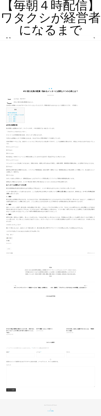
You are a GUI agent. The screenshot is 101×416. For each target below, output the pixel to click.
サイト (68, 352)
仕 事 (50, 88)
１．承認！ (12, 117)
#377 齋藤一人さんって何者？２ (44, 328)
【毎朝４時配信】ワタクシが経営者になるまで (50, 18)
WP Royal (54, 405)
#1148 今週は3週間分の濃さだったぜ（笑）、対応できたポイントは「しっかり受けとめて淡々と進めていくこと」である (20, 330)
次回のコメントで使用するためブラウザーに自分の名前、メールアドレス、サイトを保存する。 (32, 361)
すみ (11, 253)
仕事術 (8, 249)
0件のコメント (91, 253)
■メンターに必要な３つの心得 (15, 115)
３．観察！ (12, 121)
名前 (8, 352)
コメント (8, 365)
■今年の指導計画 (12, 112)
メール (38, 352)
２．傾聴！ (12, 119)
